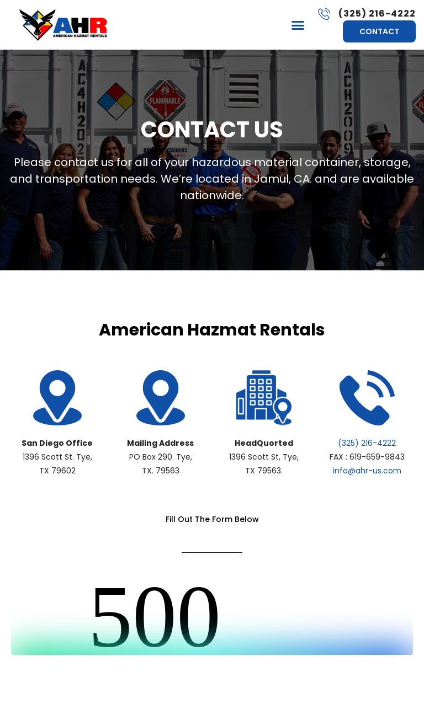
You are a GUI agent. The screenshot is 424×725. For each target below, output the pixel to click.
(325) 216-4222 (367, 443)
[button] (298, 24)
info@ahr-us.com (367, 470)
